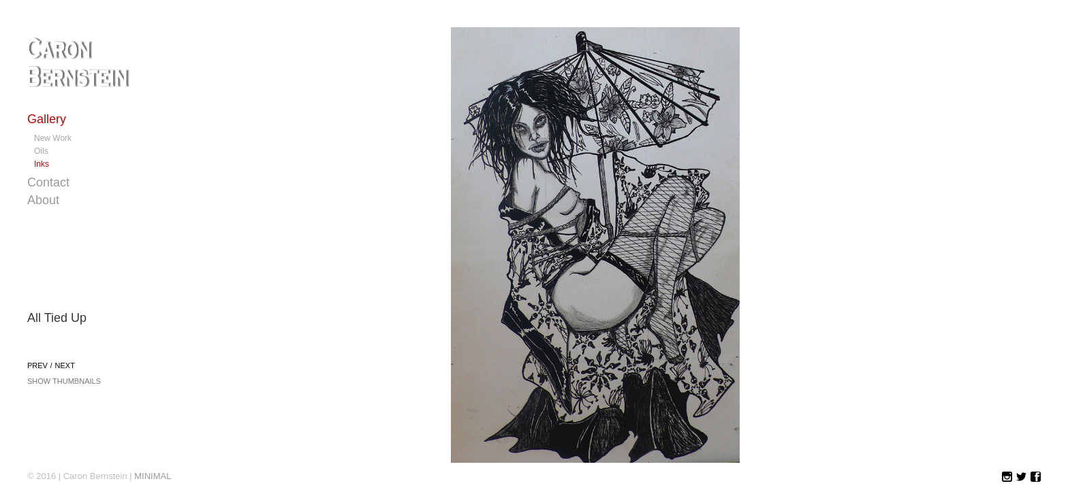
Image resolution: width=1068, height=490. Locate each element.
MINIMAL (152, 476)
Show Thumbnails (64, 381)
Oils (41, 151)
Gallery (46, 119)
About (43, 200)
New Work (53, 138)
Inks (41, 164)
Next (65, 365)
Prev (37, 365)
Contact (48, 182)
